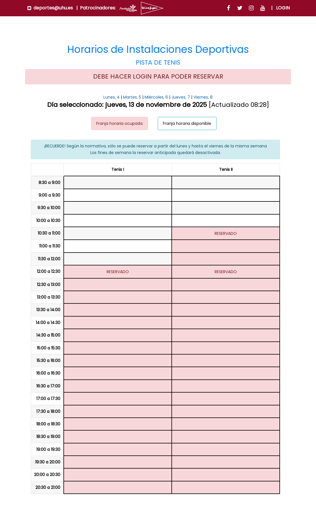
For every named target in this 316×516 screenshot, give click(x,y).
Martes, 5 (132, 97)
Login (283, 8)
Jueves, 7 (180, 97)
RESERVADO (226, 233)
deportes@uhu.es (53, 8)
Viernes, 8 (203, 97)
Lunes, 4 (111, 97)
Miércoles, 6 (156, 97)
